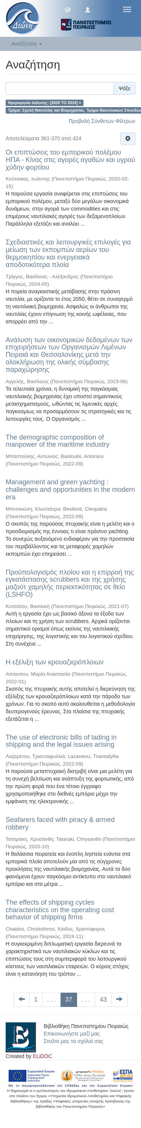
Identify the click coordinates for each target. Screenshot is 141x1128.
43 (103, 999)
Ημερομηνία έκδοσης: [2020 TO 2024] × (44, 102)
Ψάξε (124, 88)
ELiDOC (42, 1056)
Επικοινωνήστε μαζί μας (72, 1034)
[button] (67, 9)
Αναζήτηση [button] (26, 44)
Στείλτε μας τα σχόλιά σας (73, 1041)
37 (69, 999)
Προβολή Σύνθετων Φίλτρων (102, 121)
